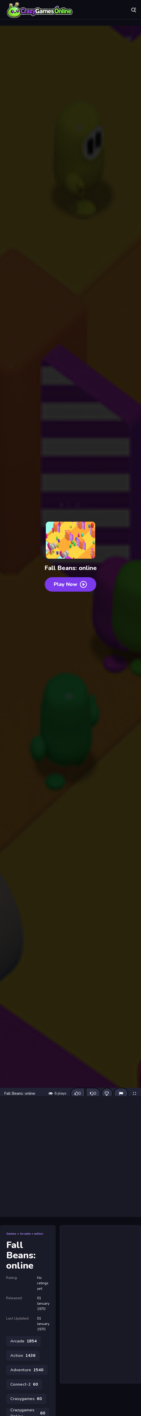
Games (11, 1234)
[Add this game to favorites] (107, 1093)
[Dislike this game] (93, 1093)
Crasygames (26, 1399)
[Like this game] (77, 1093)
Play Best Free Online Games (40, 10)
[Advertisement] (70, 1156)
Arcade (25, 1234)
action (38, 1234)
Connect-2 (24, 1384)
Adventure (26, 1370)
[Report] (121, 1093)
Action (23, 1355)
